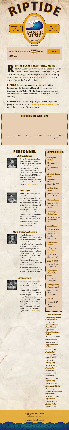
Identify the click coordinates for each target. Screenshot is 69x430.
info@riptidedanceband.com (45, 104)
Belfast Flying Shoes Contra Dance (52, 273)
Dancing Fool (49, 352)
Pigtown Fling (50, 381)
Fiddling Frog (50, 362)
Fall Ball (50, 299)
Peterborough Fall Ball (52, 386)
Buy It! (53, 51)
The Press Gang (32, 184)
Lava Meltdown (52, 226)
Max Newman (52, 231)
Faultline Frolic (50, 404)
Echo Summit (49, 375)
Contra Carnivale (51, 339)
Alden (41, 420)
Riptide (11, 317)
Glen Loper (29, 205)
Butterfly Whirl (52, 261)
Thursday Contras (53, 200)
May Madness (50, 399)
